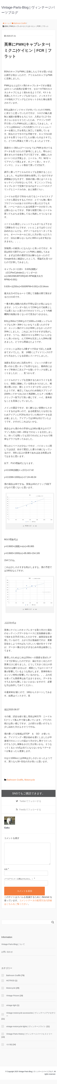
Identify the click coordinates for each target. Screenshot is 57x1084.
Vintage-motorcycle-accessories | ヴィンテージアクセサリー (31, 1018)
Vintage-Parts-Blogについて (13, 949)
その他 (9, 1049)
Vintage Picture (12, 1000)
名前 (5, 874)
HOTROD (10, 985)
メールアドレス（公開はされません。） (18, 883)
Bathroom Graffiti (15, 780)
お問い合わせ (7, 956)
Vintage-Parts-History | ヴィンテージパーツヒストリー (29, 1038)
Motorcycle (29, 780)
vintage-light (11, 1010)
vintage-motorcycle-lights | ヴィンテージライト (26, 1031)
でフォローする (30, 801)
